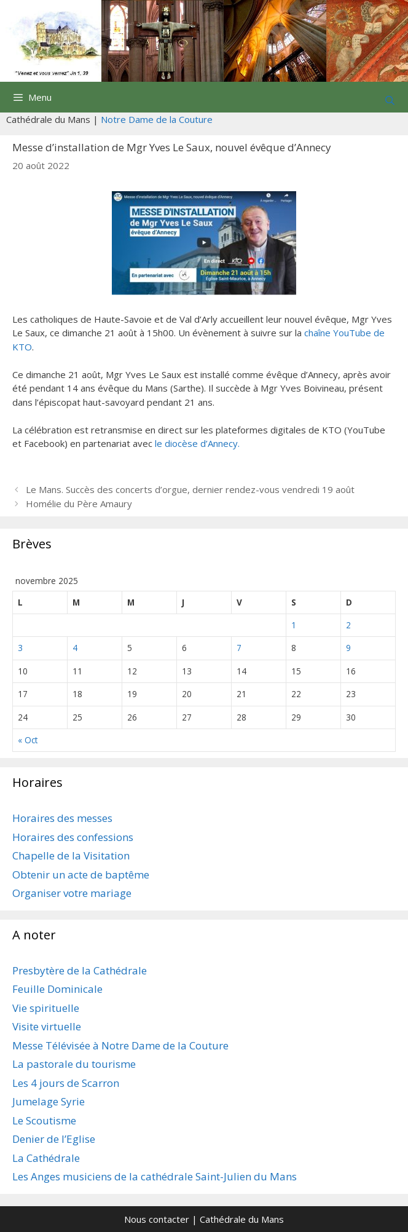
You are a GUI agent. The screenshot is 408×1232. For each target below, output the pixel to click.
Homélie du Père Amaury (79, 503)
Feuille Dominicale (57, 989)
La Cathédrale (46, 1158)
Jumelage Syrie (48, 1101)
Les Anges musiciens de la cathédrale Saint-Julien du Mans (154, 1176)
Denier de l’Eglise (53, 1139)
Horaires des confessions (72, 837)
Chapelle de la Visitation (71, 855)
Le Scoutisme (44, 1120)
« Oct (27, 740)
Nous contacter (156, 1219)
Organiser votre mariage (71, 893)
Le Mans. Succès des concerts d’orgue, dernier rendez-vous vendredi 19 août (190, 489)
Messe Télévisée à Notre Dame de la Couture (120, 1045)
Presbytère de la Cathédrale (79, 970)
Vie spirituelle (45, 1008)
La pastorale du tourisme (74, 1064)
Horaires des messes (62, 818)
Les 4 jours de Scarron (65, 1083)
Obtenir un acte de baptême (80, 874)
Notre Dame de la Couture (157, 119)
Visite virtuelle (46, 1026)
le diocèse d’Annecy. (197, 443)
